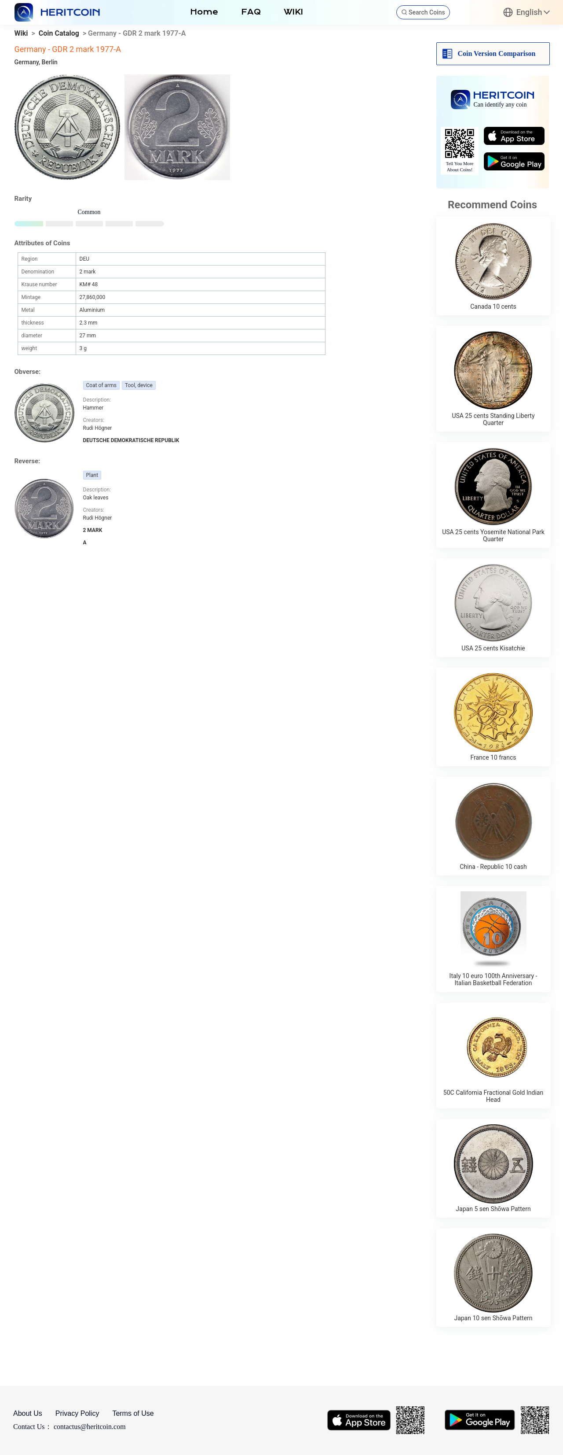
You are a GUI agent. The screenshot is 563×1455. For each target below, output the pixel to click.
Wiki (21, 33)
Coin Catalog (59, 33)
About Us (27, 1413)
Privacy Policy (77, 1413)
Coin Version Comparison (497, 53)
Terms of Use (133, 1413)
